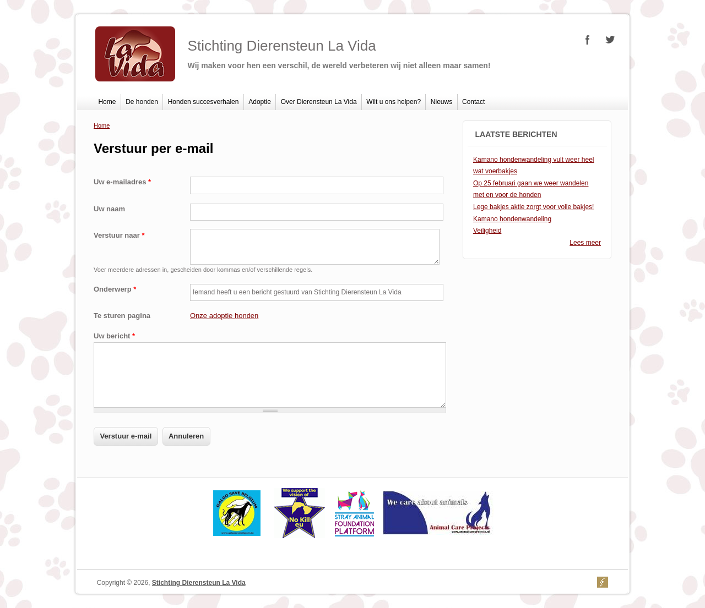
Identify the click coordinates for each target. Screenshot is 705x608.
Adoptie (259, 102)
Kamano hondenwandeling (512, 219)
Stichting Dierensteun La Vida (199, 583)
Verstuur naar (119, 235)
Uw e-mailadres (122, 182)
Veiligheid (487, 230)
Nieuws (441, 102)
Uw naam (109, 209)
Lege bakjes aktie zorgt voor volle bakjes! (533, 207)
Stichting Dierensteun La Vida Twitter (610, 40)
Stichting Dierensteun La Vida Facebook (588, 40)
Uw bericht (114, 336)
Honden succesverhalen (203, 102)
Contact (473, 102)
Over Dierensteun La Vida (319, 102)
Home (107, 102)
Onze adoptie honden (224, 315)
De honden (142, 102)
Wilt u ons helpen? (393, 102)
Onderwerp (115, 289)
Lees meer (585, 243)
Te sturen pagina (122, 315)
